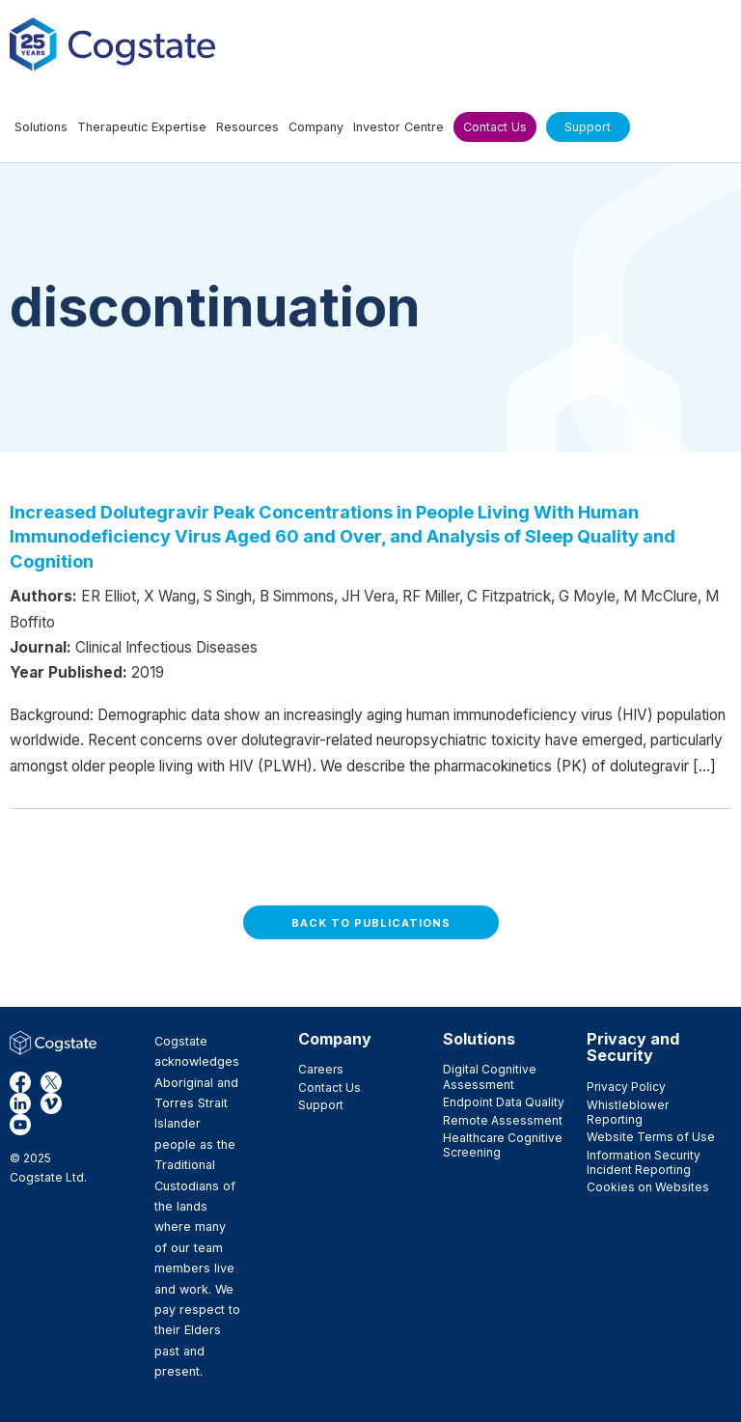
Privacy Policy (626, 1086)
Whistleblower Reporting (628, 1112)
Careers (320, 1069)
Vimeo (51, 1103)
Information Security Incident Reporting (643, 1162)
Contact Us (329, 1087)
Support (320, 1105)
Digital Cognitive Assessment (489, 1076)
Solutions (479, 1038)
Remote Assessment (503, 1120)
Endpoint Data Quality (503, 1102)
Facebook (20, 1082)
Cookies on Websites (648, 1187)
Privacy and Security (633, 1047)
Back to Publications (371, 923)
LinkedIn (20, 1103)
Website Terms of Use (651, 1136)
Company (334, 1038)
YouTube (20, 1124)
